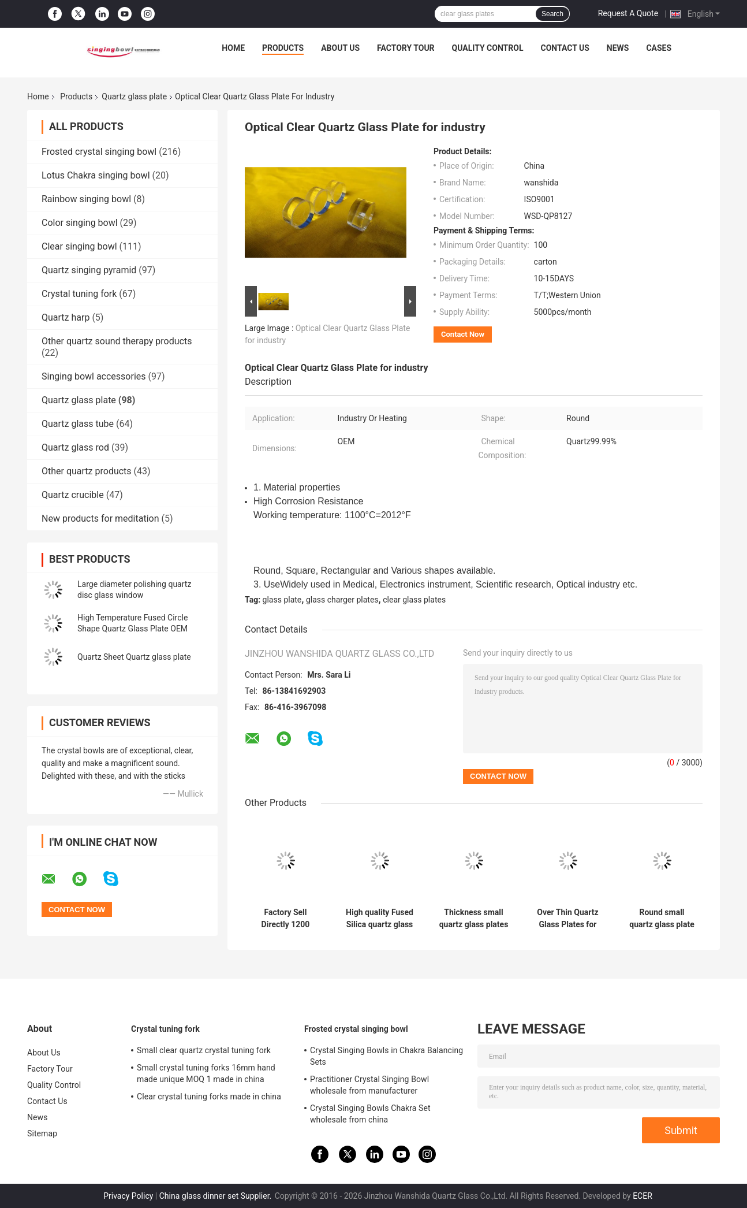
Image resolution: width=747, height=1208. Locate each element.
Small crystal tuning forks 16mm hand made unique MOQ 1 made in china (206, 1073)
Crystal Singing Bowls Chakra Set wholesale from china (370, 1113)
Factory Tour (406, 48)
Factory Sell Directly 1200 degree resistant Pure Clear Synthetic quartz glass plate (285, 919)
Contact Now (462, 334)
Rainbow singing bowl (86, 199)
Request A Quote (628, 13)
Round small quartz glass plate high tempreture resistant (661, 919)
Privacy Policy (128, 1195)
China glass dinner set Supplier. (216, 1195)
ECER (642, 1195)
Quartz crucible (73, 494)
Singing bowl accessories (94, 376)
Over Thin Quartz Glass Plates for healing (567, 919)
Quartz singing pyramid (89, 270)
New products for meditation (100, 518)
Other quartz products (87, 471)
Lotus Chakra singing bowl (96, 175)
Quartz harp (65, 317)
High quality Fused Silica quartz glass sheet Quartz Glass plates (379, 919)
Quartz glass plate (134, 96)
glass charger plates (342, 599)
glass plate (282, 599)
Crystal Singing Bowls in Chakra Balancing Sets (386, 1056)
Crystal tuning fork (79, 293)
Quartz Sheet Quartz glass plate (134, 656)
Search (552, 14)
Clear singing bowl (79, 246)
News (618, 48)
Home (233, 48)
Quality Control (488, 48)
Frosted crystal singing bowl (99, 151)
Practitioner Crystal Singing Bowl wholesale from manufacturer (369, 1085)
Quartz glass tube (78, 423)
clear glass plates (414, 599)
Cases (658, 48)
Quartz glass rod (75, 447)
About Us (340, 48)
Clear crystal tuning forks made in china (209, 1096)
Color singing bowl (80, 222)
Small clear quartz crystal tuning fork (204, 1050)
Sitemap (42, 1133)
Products (283, 48)
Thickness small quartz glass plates (474, 918)
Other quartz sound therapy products (117, 341)
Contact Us (564, 48)
